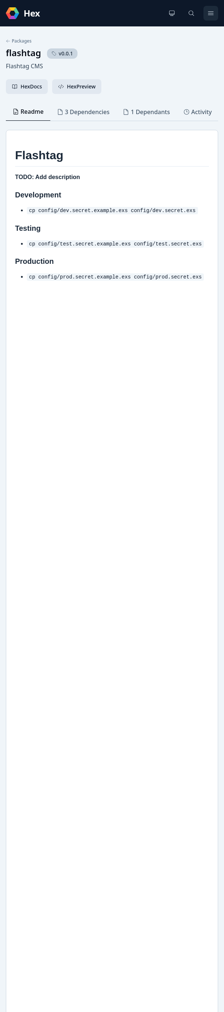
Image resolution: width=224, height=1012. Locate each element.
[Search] (191, 13)
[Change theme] (172, 13)
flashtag (23, 53)
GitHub (22, 726)
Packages (19, 41)
